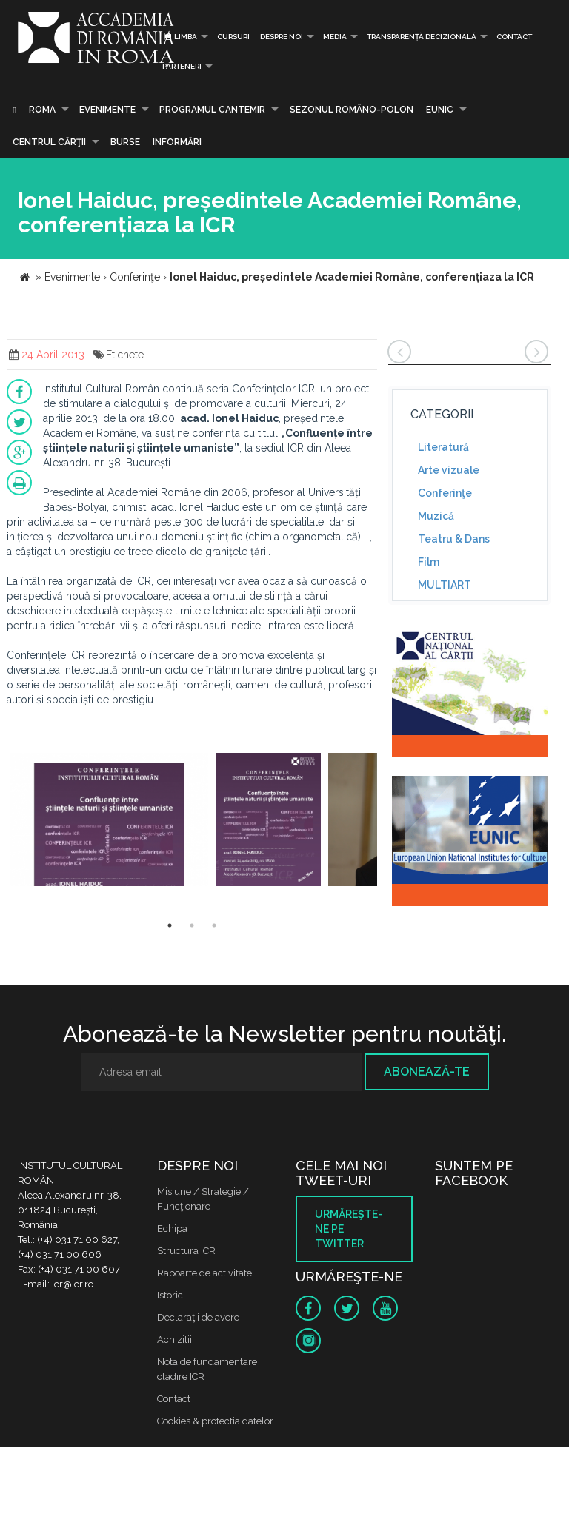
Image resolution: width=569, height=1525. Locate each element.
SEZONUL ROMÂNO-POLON (351, 109)
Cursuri (233, 37)
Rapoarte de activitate (204, 1272)
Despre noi (281, 37)
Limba (179, 37)
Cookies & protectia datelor (215, 1421)
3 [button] (214, 925)
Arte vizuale (448, 470)
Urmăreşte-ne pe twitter (348, 1229)
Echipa (172, 1228)
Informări (177, 142)
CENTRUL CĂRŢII (49, 142)
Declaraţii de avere (198, 1317)
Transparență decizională (421, 37)
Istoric (170, 1295)
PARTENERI (182, 66)
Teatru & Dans (454, 539)
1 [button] (169, 925)
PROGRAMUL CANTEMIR (212, 109)
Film (428, 562)
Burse (125, 142)
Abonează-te (427, 1072)
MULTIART (444, 585)
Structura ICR (186, 1250)
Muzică (436, 516)
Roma (42, 109)
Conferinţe (445, 493)
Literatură (443, 447)
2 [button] (191, 925)
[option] (109, 821)
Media (335, 37)
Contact (514, 37)
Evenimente (107, 109)
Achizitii (174, 1339)
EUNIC (439, 109)
